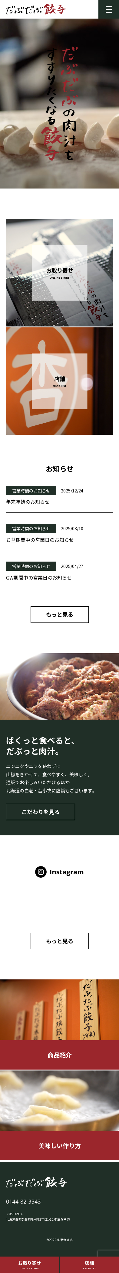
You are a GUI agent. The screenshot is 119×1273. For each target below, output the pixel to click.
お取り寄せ (29, 1265)
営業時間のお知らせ (31, 491)
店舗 (89, 1265)
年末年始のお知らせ (28, 501)
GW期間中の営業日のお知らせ (39, 577)
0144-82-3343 (23, 1201)
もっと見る (59, 614)
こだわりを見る (40, 812)
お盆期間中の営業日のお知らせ (40, 539)
